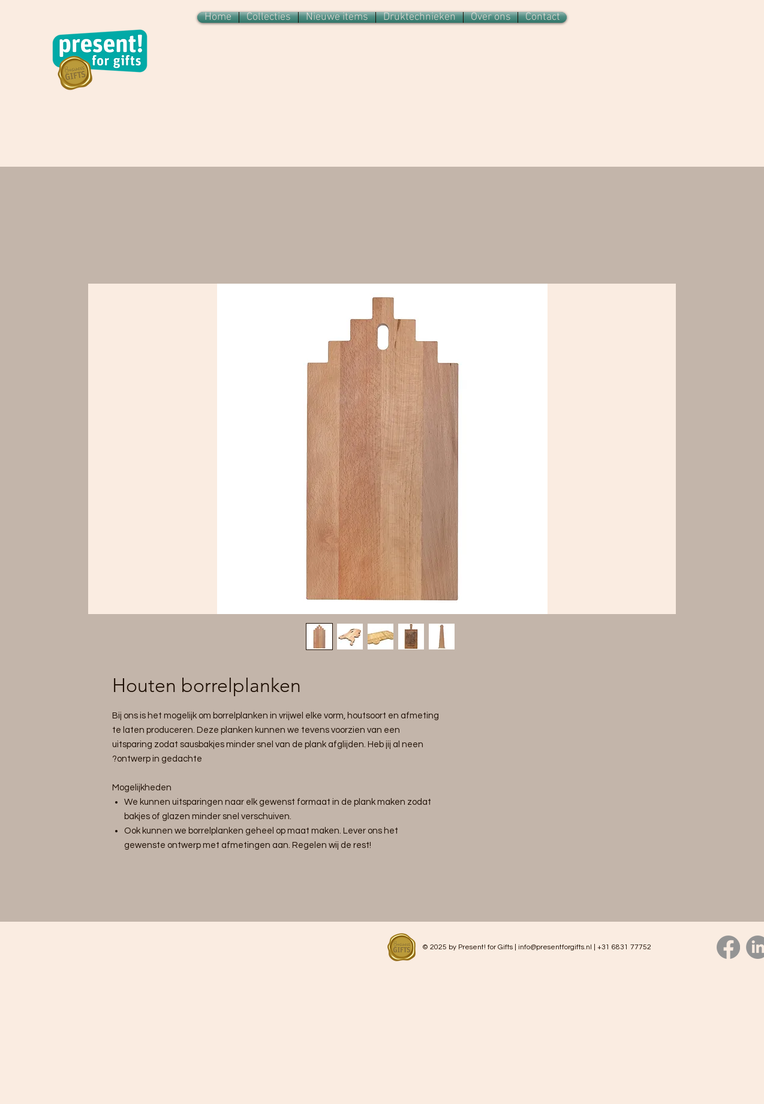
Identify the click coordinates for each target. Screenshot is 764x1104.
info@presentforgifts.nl (555, 947)
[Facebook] (728, 947)
